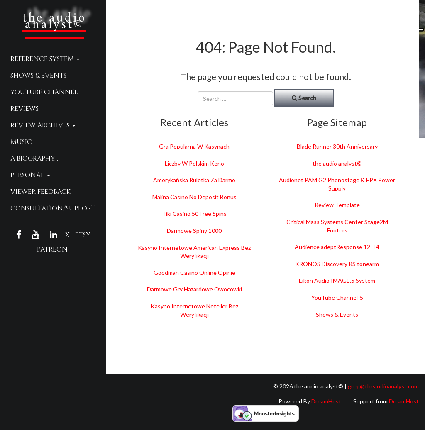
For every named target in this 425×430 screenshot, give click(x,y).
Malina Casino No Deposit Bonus (194, 196)
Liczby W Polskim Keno (194, 163)
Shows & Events (38, 75)
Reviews (24, 108)
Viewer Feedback (40, 191)
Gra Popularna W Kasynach (194, 146)
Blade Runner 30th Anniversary (337, 146)
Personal (30, 175)
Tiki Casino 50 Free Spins (194, 213)
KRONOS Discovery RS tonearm (337, 263)
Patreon (52, 249)
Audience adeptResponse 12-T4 (337, 246)
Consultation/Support (52, 208)
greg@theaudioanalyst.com (383, 386)
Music (21, 142)
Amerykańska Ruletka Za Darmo (194, 179)
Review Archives (43, 125)
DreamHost (326, 401)
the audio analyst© (54, 22)
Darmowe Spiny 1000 (194, 230)
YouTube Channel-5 (337, 297)
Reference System (45, 59)
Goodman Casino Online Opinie (194, 272)
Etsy (82, 234)
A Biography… (34, 158)
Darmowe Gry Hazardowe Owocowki (194, 289)
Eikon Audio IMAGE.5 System (337, 280)
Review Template (337, 204)
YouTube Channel (44, 92)
